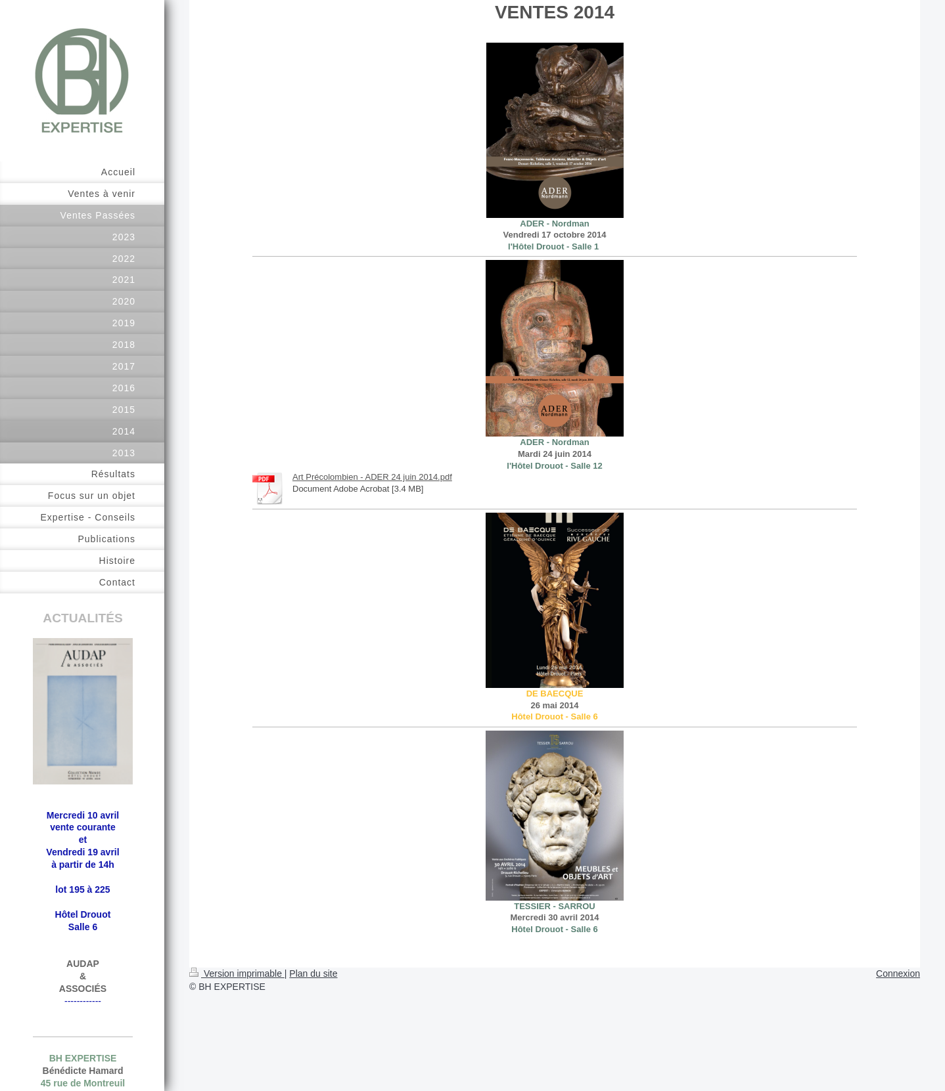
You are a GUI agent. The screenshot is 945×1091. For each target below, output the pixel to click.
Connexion (898, 973)
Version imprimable (237, 973)
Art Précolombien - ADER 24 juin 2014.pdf (372, 477)
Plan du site (313, 973)
